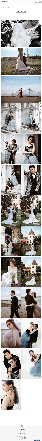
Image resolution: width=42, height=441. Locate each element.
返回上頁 (21, 414)
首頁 (1, 7)
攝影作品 (4, 7)
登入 (36, 2)
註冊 (38, 2)
